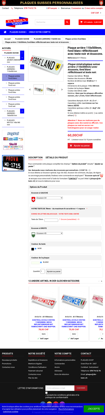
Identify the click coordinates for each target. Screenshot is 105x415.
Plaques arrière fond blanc (14, 77)
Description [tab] (35, 157)
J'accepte (94, 408)
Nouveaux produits (9, 360)
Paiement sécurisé (35, 371)
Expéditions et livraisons (37, 360)
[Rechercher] (52, 22)
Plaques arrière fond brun (14, 98)
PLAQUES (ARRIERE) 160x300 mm (12, 113)
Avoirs (57, 367)
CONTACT (73, 179)
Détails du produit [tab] (57, 157)
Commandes (60, 364)
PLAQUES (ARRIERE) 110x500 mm (12, 69)
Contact (5, 8)
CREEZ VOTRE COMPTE (39, 32)
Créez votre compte (94, 8)
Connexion (76, 8)
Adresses (58, 371)
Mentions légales (35, 364)
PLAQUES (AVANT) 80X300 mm (13, 60)
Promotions (6, 364)
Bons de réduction (62, 374)
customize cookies (10, 411)
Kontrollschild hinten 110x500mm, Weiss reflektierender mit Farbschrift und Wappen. (43, 323)
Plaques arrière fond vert (14, 105)
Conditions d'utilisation (37, 367)
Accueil (6, 48)
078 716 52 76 (30, 8)
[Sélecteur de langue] (53, 8)
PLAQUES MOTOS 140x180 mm (13, 122)
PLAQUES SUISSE (18, 32)
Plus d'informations (66, 409)
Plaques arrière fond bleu (14, 91)
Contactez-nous (8, 367)
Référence (72, 58)
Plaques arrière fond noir (14, 84)
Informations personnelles (65, 360)
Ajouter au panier (80, 145)
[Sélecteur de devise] (96, 13)
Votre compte (63, 353)
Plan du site (32, 378)
